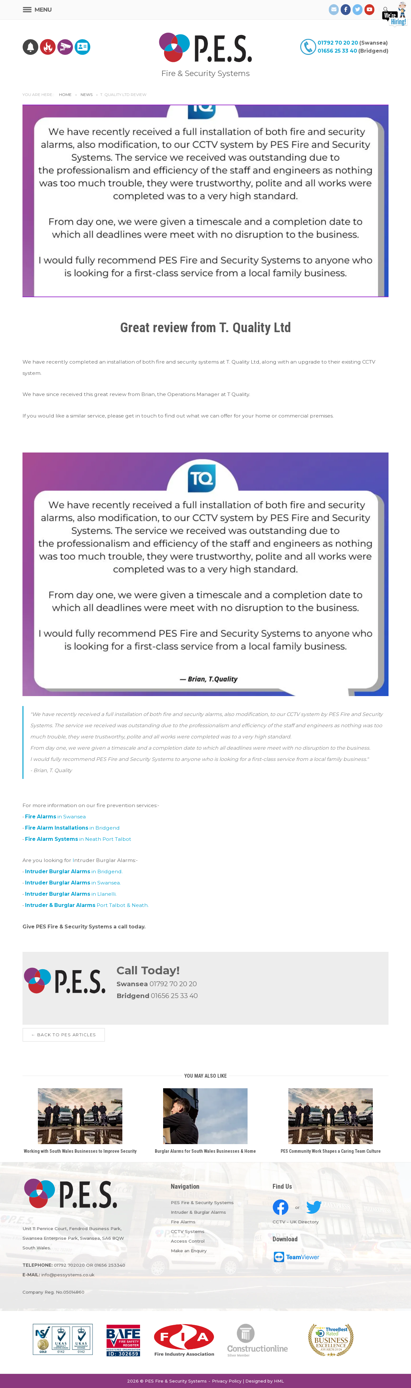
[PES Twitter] (358, 9)
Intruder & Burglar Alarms (198, 1212)
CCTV (279, 1221)
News (86, 94)
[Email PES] (334, 9)
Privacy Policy (226, 1381)
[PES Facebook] (346, 9)
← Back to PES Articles (63, 1034)
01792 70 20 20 (338, 43)
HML (279, 1381)
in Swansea (55, 817)
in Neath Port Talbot (78, 839)
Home (65, 94)
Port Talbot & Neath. (87, 905)
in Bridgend (72, 828)
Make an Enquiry (189, 1250)
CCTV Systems (188, 1231)
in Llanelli (70, 894)
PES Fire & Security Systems (202, 1202)
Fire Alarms (183, 1221)
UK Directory (304, 1221)
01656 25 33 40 (337, 51)
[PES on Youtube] (369, 9)
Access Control (188, 1241)
